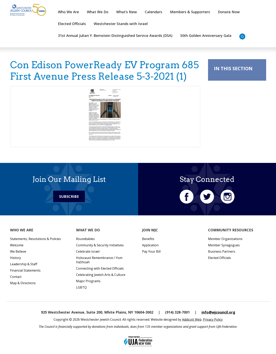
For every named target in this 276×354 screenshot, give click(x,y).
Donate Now (229, 11)
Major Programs (88, 281)
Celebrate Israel (87, 251)
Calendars (153, 11)
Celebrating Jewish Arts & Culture (100, 275)
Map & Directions (23, 283)
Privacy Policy (213, 319)
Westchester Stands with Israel (121, 23)
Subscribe (69, 196)
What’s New (126, 11)
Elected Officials (72, 23)
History (15, 258)
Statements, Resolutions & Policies (35, 239)
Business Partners (221, 251)
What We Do (97, 11)
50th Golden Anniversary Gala (205, 35)
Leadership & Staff (23, 264)
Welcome (16, 245)
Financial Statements (25, 270)
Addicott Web (192, 319)
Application (150, 245)
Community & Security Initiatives (100, 245)
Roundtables (85, 239)
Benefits (148, 239)
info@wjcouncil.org (218, 312)
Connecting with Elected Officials (100, 268)
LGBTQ (81, 287)
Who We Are (68, 11)
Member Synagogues (224, 245)
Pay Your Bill (151, 251)
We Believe (18, 251)
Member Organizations (225, 239)
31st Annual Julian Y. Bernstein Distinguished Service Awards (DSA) (115, 35)
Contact (15, 277)
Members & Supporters (190, 11)
